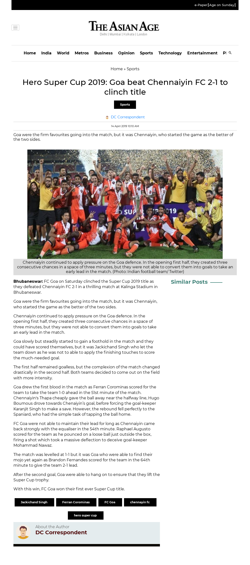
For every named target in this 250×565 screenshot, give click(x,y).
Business (103, 53)
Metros (82, 53)
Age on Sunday (221, 5)
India (46, 53)
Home (30, 53)
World (63, 53)
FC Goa (110, 502)
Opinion (126, 53)
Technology (170, 53)
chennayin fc (140, 502)
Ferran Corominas (76, 502)
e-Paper (201, 5)
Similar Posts (189, 282)
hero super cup (85, 515)
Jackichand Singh (34, 502)
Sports (146, 53)
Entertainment (202, 53)
